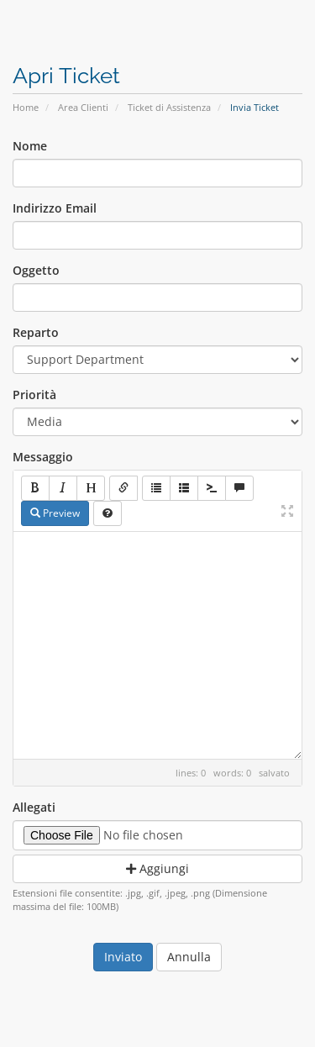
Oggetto (36, 270)
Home (26, 107)
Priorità (34, 394)
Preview (55, 513)
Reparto (36, 332)
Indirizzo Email (55, 208)
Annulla (189, 957)
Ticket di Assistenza (169, 107)
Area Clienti (83, 107)
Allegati (34, 807)
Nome (30, 146)
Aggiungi (157, 868)
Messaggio (43, 457)
